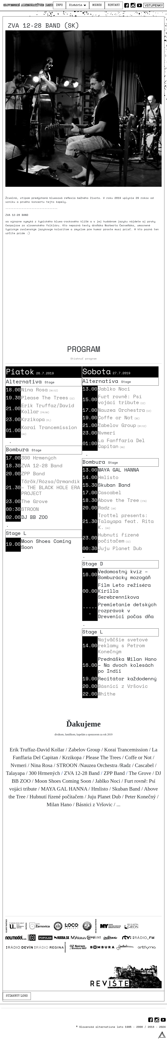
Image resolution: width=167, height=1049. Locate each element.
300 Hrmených (38, 457)
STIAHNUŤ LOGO (17, 996)
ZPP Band (33, 473)
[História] (84, 5)
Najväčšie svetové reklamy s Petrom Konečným (123, 645)
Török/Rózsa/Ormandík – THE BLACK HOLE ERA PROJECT (50, 487)
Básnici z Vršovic (123, 686)
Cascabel (109, 492)
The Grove (34, 501)
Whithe (106, 693)
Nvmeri (106, 432)
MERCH (97, 5)
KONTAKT (114, 5)
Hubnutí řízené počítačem (118, 537)
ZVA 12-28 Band (41, 465)
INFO (59, 5)
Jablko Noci (114, 388)
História (75, 5)
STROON (30, 509)
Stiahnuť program (83, 358)
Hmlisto (108, 477)
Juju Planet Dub (120, 548)
